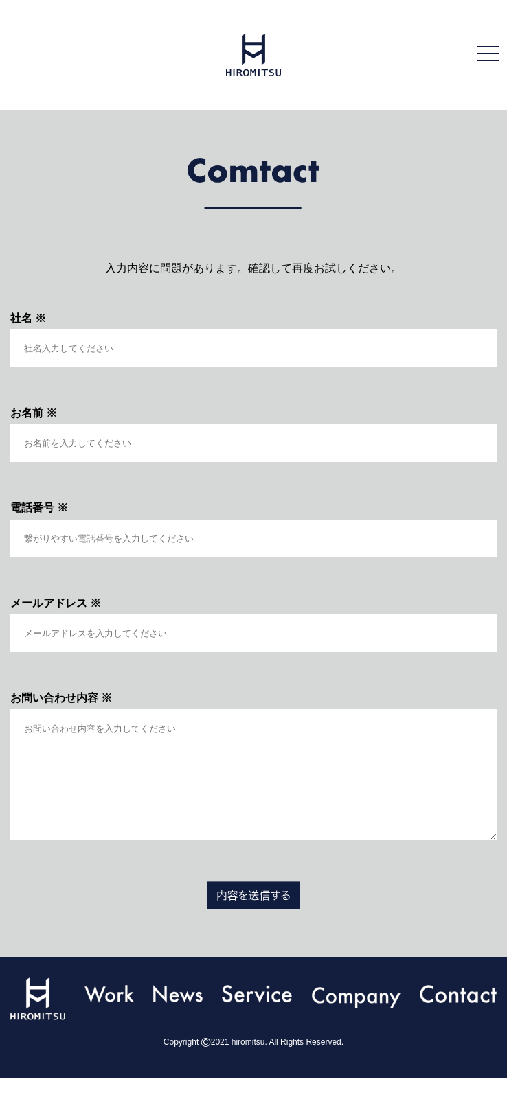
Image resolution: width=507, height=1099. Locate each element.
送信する (253, 915)
